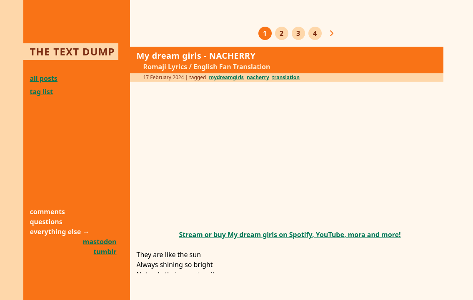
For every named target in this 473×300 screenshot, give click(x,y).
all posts (44, 78)
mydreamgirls (226, 77)
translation (286, 77)
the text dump (72, 51)
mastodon (100, 241)
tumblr (105, 251)
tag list (41, 91)
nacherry (258, 77)
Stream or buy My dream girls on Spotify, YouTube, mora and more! (289, 234)
